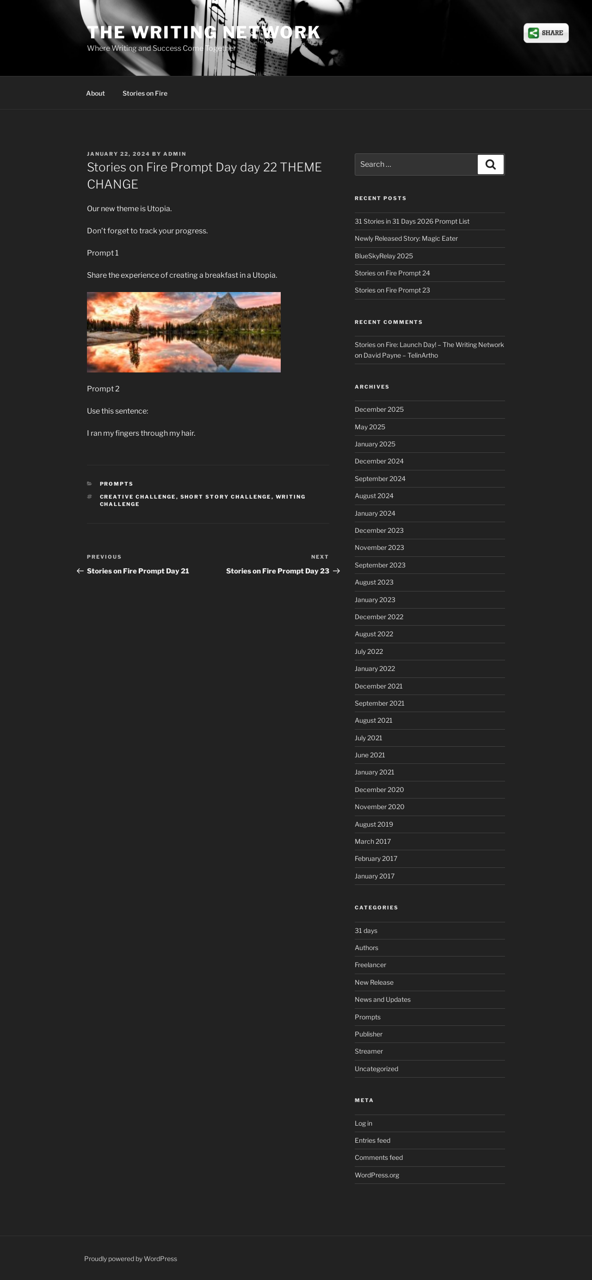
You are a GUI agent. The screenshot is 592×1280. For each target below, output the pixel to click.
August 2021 (374, 720)
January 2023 (375, 599)
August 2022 (374, 634)
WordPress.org (377, 1175)
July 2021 (368, 738)
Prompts (117, 484)
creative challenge (138, 497)
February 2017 (376, 858)
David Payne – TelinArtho (401, 355)
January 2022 (375, 668)
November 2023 (379, 547)
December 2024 (379, 461)
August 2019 (374, 824)
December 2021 (379, 686)
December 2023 (379, 530)
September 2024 (380, 478)
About (95, 93)
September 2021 (380, 703)
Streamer (369, 1051)
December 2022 (379, 617)
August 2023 (374, 582)
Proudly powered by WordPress (130, 1258)
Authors (366, 947)
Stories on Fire (145, 93)
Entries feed (372, 1140)
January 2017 (375, 876)
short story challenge (225, 497)
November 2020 (380, 807)
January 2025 (375, 444)
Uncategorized (376, 1069)
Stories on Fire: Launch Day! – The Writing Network (429, 344)
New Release (374, 982)
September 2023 (380, 565)
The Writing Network (204, 32)
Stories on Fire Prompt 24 (392, 273)
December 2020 (379, 789)
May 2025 (370, 427)
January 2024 (375, 513)
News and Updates (383, 999)
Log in (363, 1123)
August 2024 (374, 496)
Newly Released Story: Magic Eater (406, 238)
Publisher (368, 1034)
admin (174, 154)
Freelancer (370, 965)
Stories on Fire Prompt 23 (392, 290)
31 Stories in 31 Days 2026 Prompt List (412, 221)
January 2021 (375, 772)
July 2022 (369, 651)
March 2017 (373, 841)
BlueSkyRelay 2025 (384, 256)
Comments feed (379, 1157)
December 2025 (379, 409)
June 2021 (370, 755)
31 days (366, 930)
